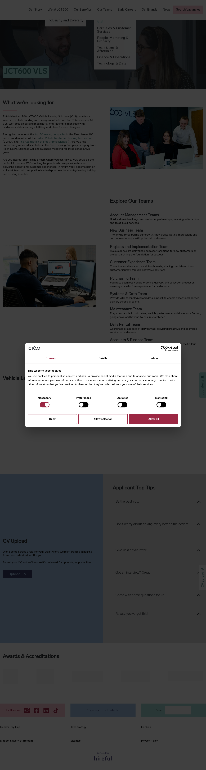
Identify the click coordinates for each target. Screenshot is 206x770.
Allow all (153, 418)
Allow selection (102, 418)
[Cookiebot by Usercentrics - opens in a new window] (163, 348)
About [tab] (155, 358)
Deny (52, 418)
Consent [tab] (51, 358)
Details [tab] (103, 358)
